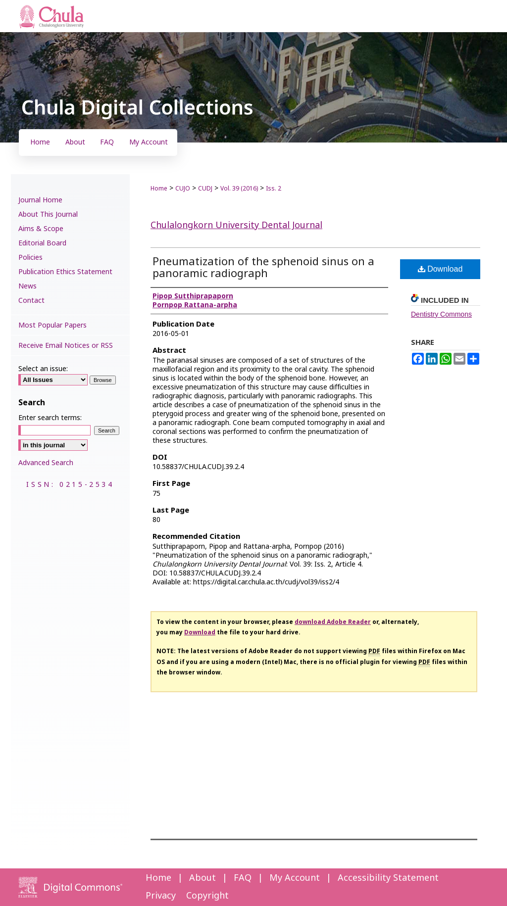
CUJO (182, 188)
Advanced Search (45, 463)
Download (440, 269)
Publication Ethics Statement (65, 272)
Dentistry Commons (441, 314)
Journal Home (40, 200)
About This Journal (48, 214)
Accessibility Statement (388, 878)
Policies (30, 257)
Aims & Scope (40, 229)
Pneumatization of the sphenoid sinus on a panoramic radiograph (263, 268)
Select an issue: (43, 369)
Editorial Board (42, 243)
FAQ (243, 878)
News (27, 286)
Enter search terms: (50, 418)
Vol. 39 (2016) (239, 188)
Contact (31, 300)
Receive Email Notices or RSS (65, 345)
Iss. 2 (273, 188)
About (202, 878)
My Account (294, 878)
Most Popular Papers (52, 325)
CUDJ (205, 188)
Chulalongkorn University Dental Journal (236, 225)
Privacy (161, 896)
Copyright (207, 896)
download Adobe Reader (333, 622)
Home (159, 188)
